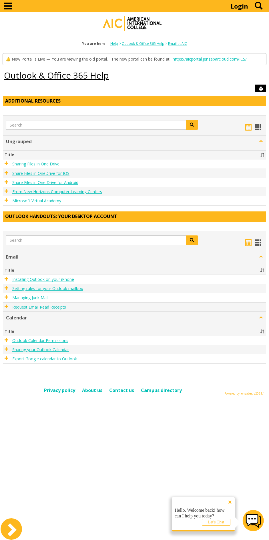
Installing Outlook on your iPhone (43, 279)
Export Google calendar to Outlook (44, 359)
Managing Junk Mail (30, 298)
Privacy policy (59, 390)
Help (114, 43)
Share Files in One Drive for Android (45, 182)
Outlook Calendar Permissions (40, 340)
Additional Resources (33, 101)
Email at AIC (177, 43)
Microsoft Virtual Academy (36, 201)
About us (92, 390)
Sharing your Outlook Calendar (40, 349)
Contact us (121, 390)
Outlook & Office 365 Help (143, 43)
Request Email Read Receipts (39, 307)
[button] (261, 141)
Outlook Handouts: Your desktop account (61, 216)
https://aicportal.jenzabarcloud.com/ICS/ (210, 59)
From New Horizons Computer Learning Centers (57, 191)
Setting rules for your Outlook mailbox (47, 288)
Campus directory (161, 390)
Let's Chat (216, 522)
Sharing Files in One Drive (35, 164)
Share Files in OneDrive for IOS (40, 173)
